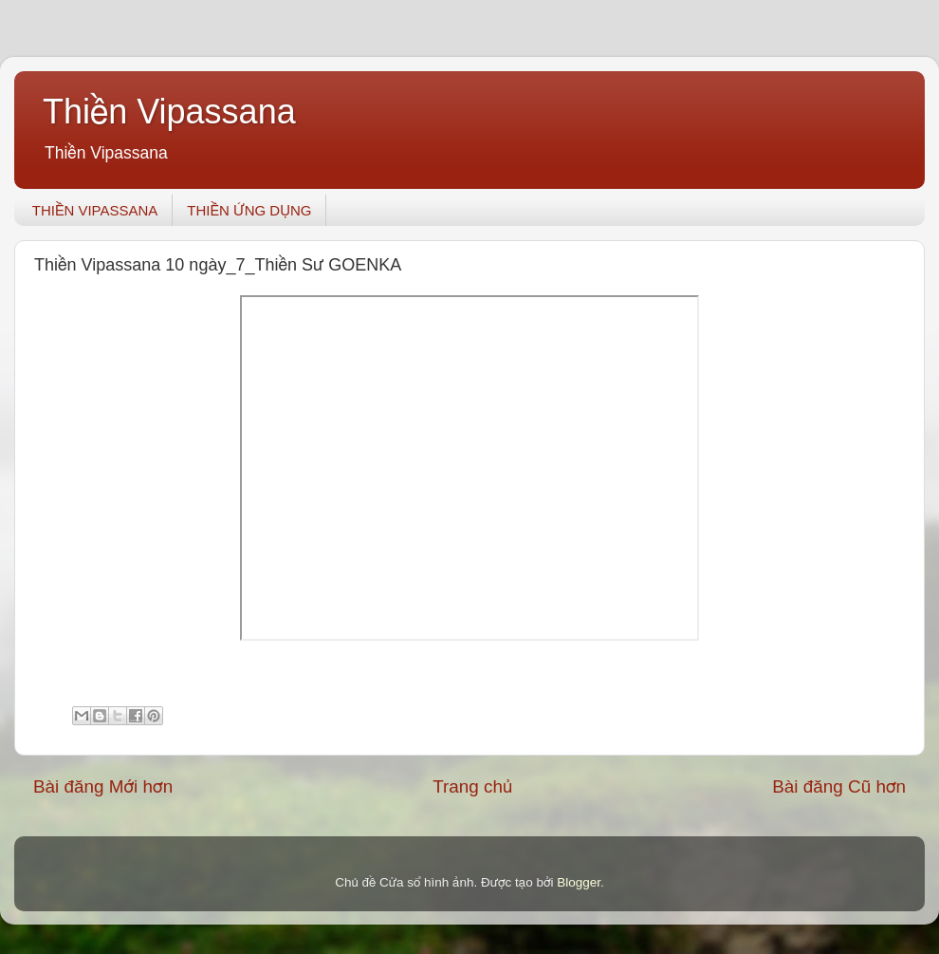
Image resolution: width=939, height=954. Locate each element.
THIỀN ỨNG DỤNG (249, 210)
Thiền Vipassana (169, 111)
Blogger (578, 882)
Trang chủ (472, 786)
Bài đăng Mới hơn (103, 786)
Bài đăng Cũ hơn (839, 786)
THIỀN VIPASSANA (95, 210)
